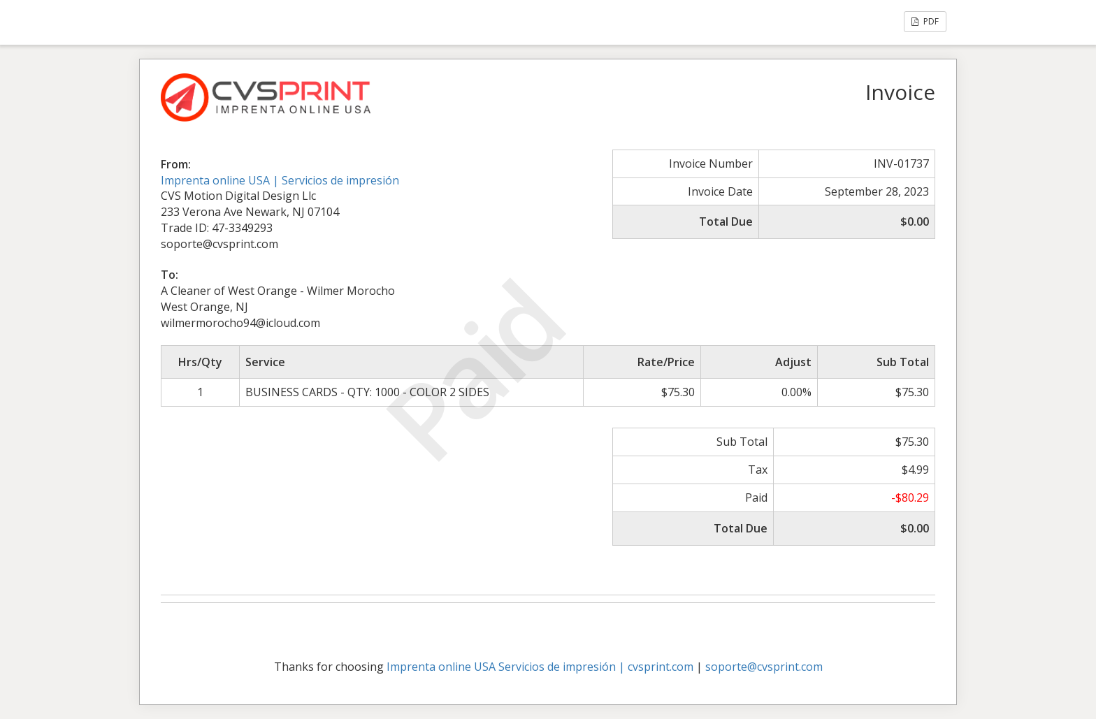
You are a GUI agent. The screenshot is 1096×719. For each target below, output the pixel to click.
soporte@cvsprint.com (764, 666)
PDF (925, 21)
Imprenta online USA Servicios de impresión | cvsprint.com (540, 666)
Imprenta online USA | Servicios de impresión (280, 180)
